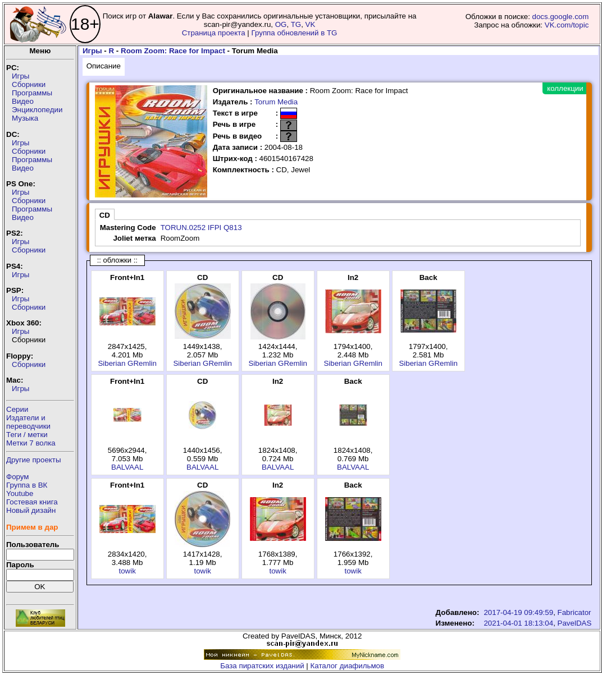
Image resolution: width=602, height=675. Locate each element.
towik (126, 571)
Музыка (25, 118)
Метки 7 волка (31, 443)
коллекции (565, 88)
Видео (23, 101)
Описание (103, 66)
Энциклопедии (37, 109)
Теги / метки (27, 434)
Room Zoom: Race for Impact (173, 51)
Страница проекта (213, 33)
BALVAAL (127, 467)
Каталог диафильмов (348, 666)
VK (310, 24)
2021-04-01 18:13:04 (518, 623)
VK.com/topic (567, 25)
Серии (17, 409)
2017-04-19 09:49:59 (518, 612)
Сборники (28, 84)
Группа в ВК (26, 485)
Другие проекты (33, 460)
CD (104, 215)
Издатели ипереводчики (28, 422)
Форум (17, 476)
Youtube (19, 493)
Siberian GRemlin (127, 363)
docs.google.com (560, 16)
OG (281, 24)
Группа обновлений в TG (295, 33)
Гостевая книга (32, 502)
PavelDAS (575, 623)
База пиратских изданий (262, 666)
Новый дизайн (31, 510)
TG (296, 24)
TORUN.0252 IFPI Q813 (201, 227)
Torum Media (276, 102)
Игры (20, 76)
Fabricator (574, 612)
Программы (32, 93)
